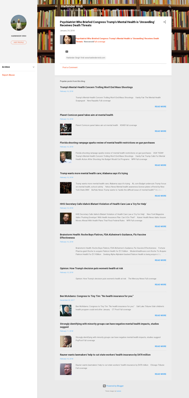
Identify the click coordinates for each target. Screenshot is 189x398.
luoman (119, 391)
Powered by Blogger (113, 386)
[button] (164, 22)
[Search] (170, 7)
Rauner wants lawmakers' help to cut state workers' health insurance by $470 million (105, 354)
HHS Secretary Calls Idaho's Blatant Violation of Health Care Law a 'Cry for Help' (103, 204)
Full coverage (99, 41)
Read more (160, 106)
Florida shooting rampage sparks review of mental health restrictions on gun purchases (107, 142)
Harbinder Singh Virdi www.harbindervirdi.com (85, 58)
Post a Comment (70, 67)
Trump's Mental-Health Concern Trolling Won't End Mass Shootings (96, 87)
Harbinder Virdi (72, 6)
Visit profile (19, 42)
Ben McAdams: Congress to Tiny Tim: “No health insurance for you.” (96, 296)
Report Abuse (8, 75)
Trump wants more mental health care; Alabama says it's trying (94, 173)
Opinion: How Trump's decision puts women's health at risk (91, 268)
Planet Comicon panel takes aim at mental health (86, 115)
